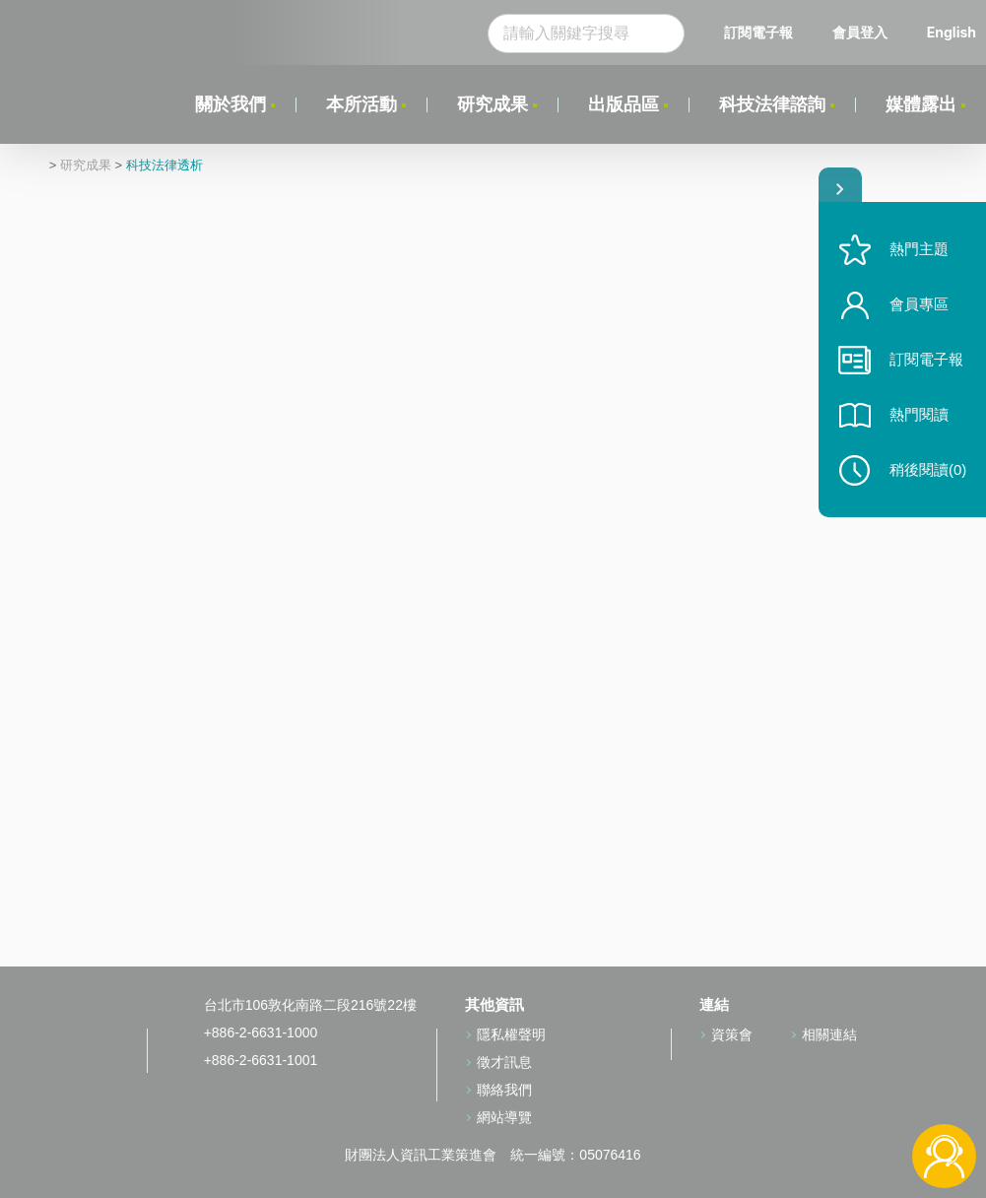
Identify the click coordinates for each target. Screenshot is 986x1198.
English (951, 32)
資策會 (732, 1034)
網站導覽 (504, 1117)
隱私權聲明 (511, 1034)
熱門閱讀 (919, 414)
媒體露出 (921, 104)
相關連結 (829, 1034)
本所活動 (361, 104)
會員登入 (859, 32)
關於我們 (230, 104)
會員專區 (919, 304)
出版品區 (623, 104)
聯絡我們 (504, 1090)
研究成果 (492, 104)
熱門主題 (919, 248)
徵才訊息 (504, 1062)
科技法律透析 (164, 165)
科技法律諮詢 (772, 104)
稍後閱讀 (927, 469)
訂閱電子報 (758, 32)
